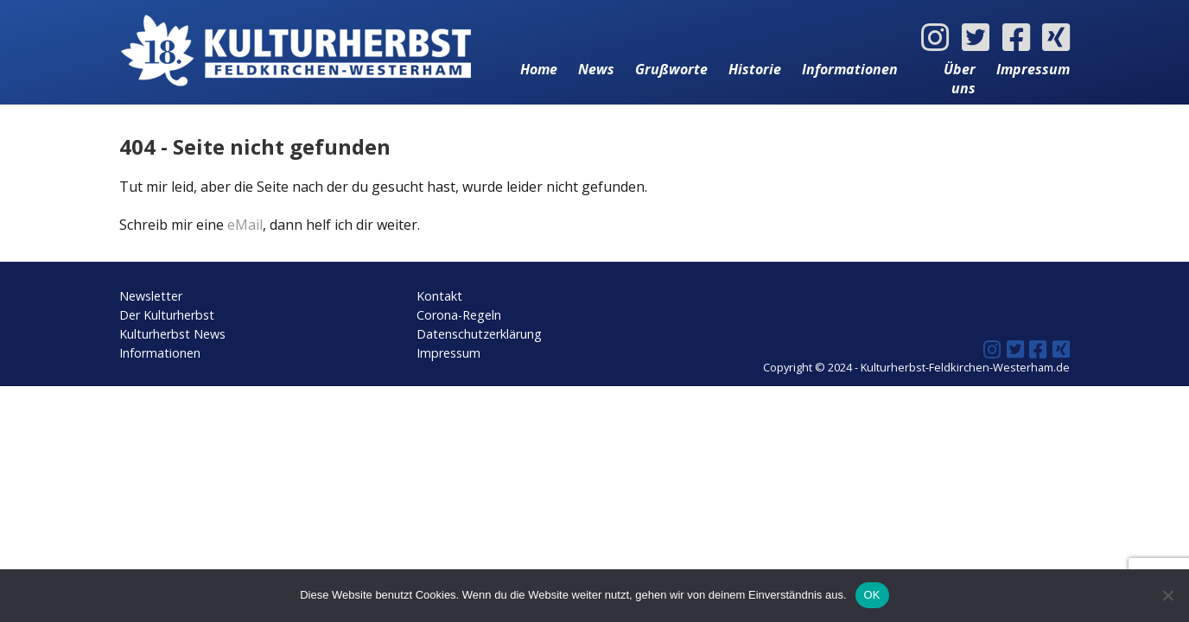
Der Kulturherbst (166, 315)
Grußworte (671, 69)
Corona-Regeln (458, 315)
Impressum (1033, 69)
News (596, 69)
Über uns (960, 79)
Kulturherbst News (172, 334)
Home (538, 69)
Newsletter (150, 296)
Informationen (850, 69)
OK (872, 594)
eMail (245, 224)
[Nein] (1167, 595)
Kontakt (439, 296)
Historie (754, 69)
